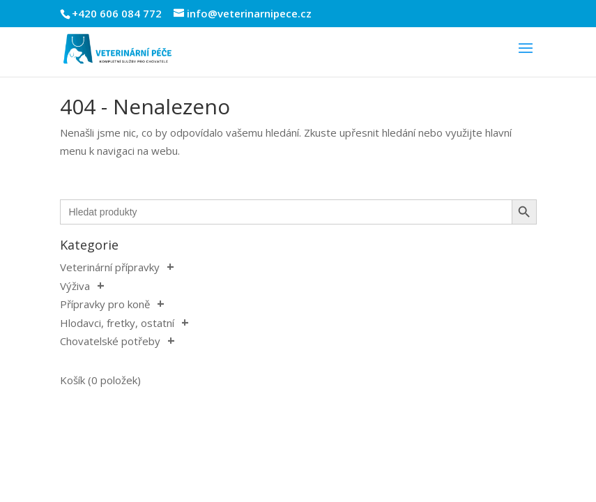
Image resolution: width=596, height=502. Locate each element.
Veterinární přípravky (110, 267)
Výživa (75, 286)
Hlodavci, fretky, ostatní (117, 323)
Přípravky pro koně (105, 304)
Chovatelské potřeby (110, 341)
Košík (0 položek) (100, 380)
